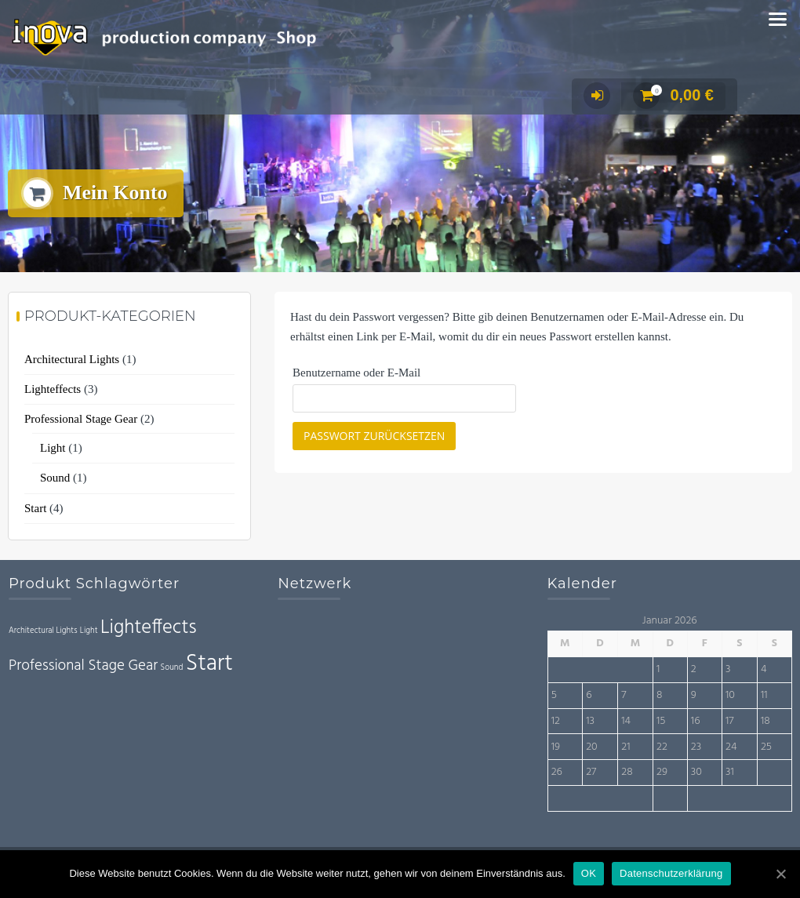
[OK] (780, 874)
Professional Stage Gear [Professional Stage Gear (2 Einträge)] (83, 666)
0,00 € (673, 95)
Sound (55, 477)
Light (53, 448)
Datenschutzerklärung (671, 873)
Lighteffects (52, 389)
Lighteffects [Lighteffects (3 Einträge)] (148, 628)
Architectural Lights (71, 359)
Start (35, 508)
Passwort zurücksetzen (374, 435)
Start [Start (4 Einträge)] (209, 663)
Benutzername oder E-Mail (356, 372)
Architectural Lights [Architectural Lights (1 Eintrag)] (43, 631)
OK (588, 873)
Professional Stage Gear (80, 419)
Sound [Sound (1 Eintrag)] (172, 667)
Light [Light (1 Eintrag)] (89, 631)
